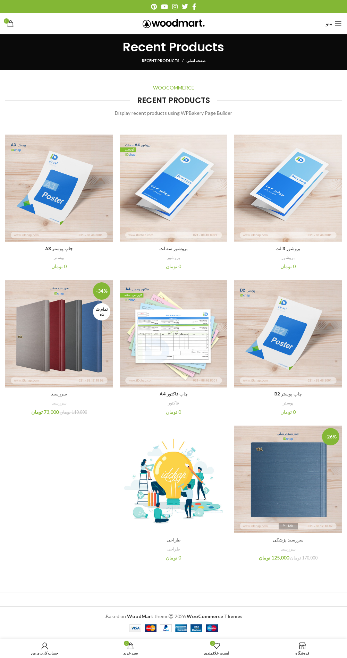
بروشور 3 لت (288, 248)
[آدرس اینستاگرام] (175, 6)
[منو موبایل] (333, 24)
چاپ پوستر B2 (288, 393)
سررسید (59, 393)
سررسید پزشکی (288, 539)
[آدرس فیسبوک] (194, 6)
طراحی (173, 539)
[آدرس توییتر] (185, 6)
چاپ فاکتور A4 (173, 393)
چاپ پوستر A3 (59, 248)
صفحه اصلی (195, 60)
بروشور (288, 257)
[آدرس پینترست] (154, 6)
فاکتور (173, 402)
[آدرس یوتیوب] (164, 6)
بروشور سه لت (173, 248)
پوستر (59, 257)
